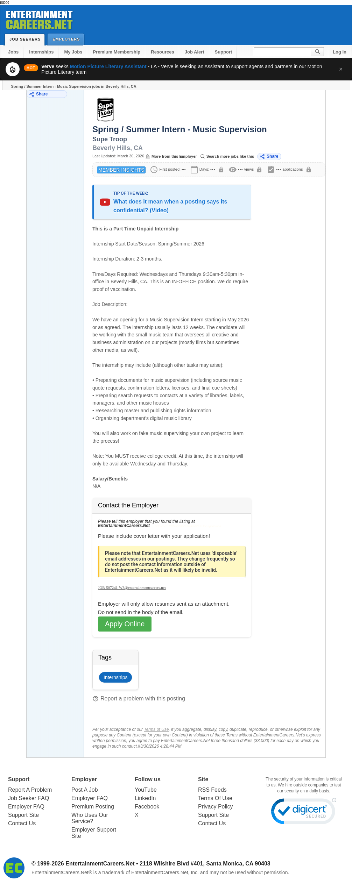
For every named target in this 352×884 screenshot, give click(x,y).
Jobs (13, 52)
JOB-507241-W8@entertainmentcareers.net (132, 587)
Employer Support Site (93, 833)
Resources (162, 52)
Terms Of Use (215, 798)
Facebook (147, 807)
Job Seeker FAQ (28, 798)
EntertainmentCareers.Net (99, 864)
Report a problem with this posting (138, 699)
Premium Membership (116, 52)
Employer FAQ (26, 807)
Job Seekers (26, 39)
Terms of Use (156, 729)
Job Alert (194, 52)
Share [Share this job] (269, 156)
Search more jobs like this (227, 156)
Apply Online (125, 624)
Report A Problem (30, 790)
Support (223, 52)
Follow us (148, 779)
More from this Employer (171, 156)
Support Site (23, 815)
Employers (67, 39)
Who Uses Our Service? (89, 818)
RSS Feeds (212, 790)
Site (203, 779)
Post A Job (84, 790)
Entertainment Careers (39, 18)
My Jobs (73, 52)
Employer (84, 779)
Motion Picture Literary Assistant (108, 66)
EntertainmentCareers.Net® (61, 872)
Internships (41, 52)
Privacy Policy (215, 807)
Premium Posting (92, 807)
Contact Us (22, 823)
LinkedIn (145, 798)
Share (38, 94)
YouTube (146, 790)
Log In (339, 52)
